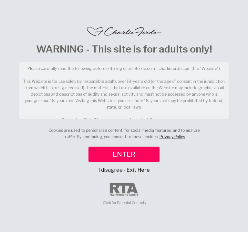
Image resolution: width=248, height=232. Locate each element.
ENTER (124, 154)
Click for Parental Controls (124, 194)
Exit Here (138, 170)
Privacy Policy (172, 136)
